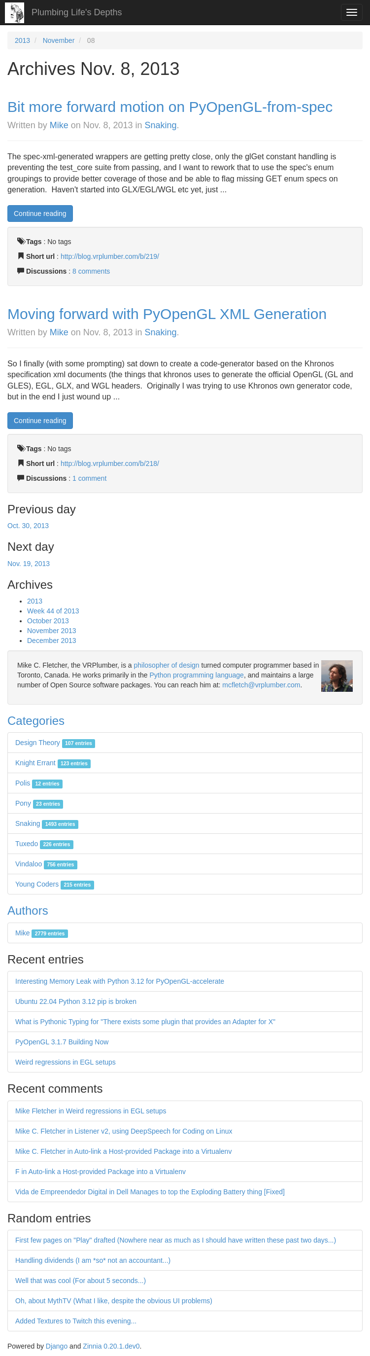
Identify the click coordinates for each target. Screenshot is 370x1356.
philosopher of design (167, 665)
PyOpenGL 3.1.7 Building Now (61, 1042)
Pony (39, 803)
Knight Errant (53, 763)
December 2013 (51, 640)
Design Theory (55, 743)
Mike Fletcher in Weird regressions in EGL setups (91, 1111)
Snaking (161, 125)
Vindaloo (46, 864)
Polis (39, 783)
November (59, 40)
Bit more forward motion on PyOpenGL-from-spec (170, 107)
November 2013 (51, 631)
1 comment (89, 478)
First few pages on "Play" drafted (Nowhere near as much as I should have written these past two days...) (175, 1240)
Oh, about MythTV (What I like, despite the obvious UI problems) (113, 1301)
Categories (36, 720)
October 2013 (48, 621)
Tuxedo (44, 844)
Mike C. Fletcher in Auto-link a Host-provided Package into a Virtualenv (123, 1151)
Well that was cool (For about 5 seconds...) (80, 1281)
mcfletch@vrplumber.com (261, 685)
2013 (22, 40)
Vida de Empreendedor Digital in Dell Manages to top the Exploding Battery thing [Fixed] (150, 1192)
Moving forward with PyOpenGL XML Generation (167, 314)
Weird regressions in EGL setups (65, 1062)
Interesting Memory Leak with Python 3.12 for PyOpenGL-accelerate (119, 981)
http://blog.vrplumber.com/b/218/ (110, 463)
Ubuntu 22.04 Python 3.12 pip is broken (75, 1001)
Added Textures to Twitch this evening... (75, 1321)
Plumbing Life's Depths (77, 12)
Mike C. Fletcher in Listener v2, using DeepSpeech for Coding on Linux (123, 1131)
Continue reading (40, 213)
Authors (27, 910)
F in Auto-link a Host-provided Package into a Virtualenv (100, 1172)
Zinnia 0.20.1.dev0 (111, 1346)
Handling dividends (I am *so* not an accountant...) (92, 1260)
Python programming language (196, 675)
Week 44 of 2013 (53, 611)
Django (56, 1346)
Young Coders (54, 884)
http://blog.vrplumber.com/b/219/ (110, 256)
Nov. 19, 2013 (28, 564)
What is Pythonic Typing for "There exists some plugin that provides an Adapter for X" (145, 1022)
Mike (59, 125)
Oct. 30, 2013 (28, 526)
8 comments (91, 271)
